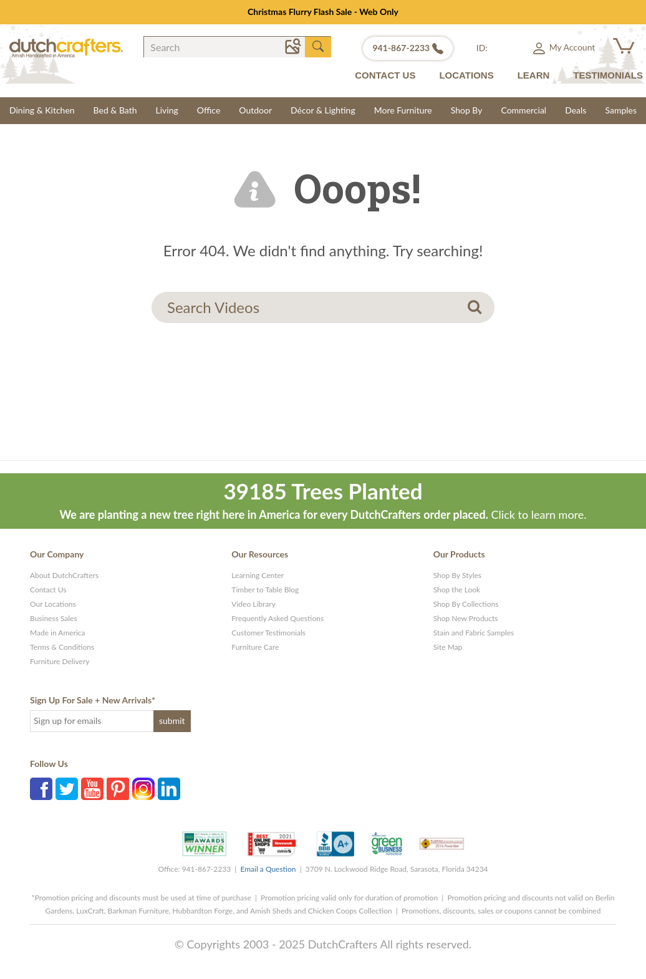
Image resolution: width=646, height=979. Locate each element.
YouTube (92, 789)
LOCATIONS (466, 75)
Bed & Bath (115, 110)
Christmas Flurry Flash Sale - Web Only (323, 11)
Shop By (467, 110)
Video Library (253, 604)
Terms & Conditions (62, 647)
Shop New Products (465, 618)
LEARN (534, 75)
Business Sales (53, 618)
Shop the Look (457, 589)
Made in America (57, 632)
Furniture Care (255, 647)
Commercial (523, 110)
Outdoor (255, 110)
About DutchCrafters (64, 575)
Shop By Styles (457, 575)
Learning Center (257, 575)
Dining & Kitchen (42, 110)
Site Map (448, 647)
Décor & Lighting (323, 110)
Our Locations (53, 604)
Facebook (41, 789)
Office (209, 110)
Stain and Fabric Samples (473, 632)
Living (167, 110)
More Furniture (403, 110)
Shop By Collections (466, 604)
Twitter (66, 789)
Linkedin (169, 789)
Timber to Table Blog (265, 589)
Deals (575, 110)
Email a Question (268, 869)
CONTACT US (385, 75)
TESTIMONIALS (608, 75)
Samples (621, 110)
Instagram (143, 789)
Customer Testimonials (268, 632)
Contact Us (48, 589)
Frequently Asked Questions (277, 618)
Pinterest (118, 789)
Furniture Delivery (60, 661)
